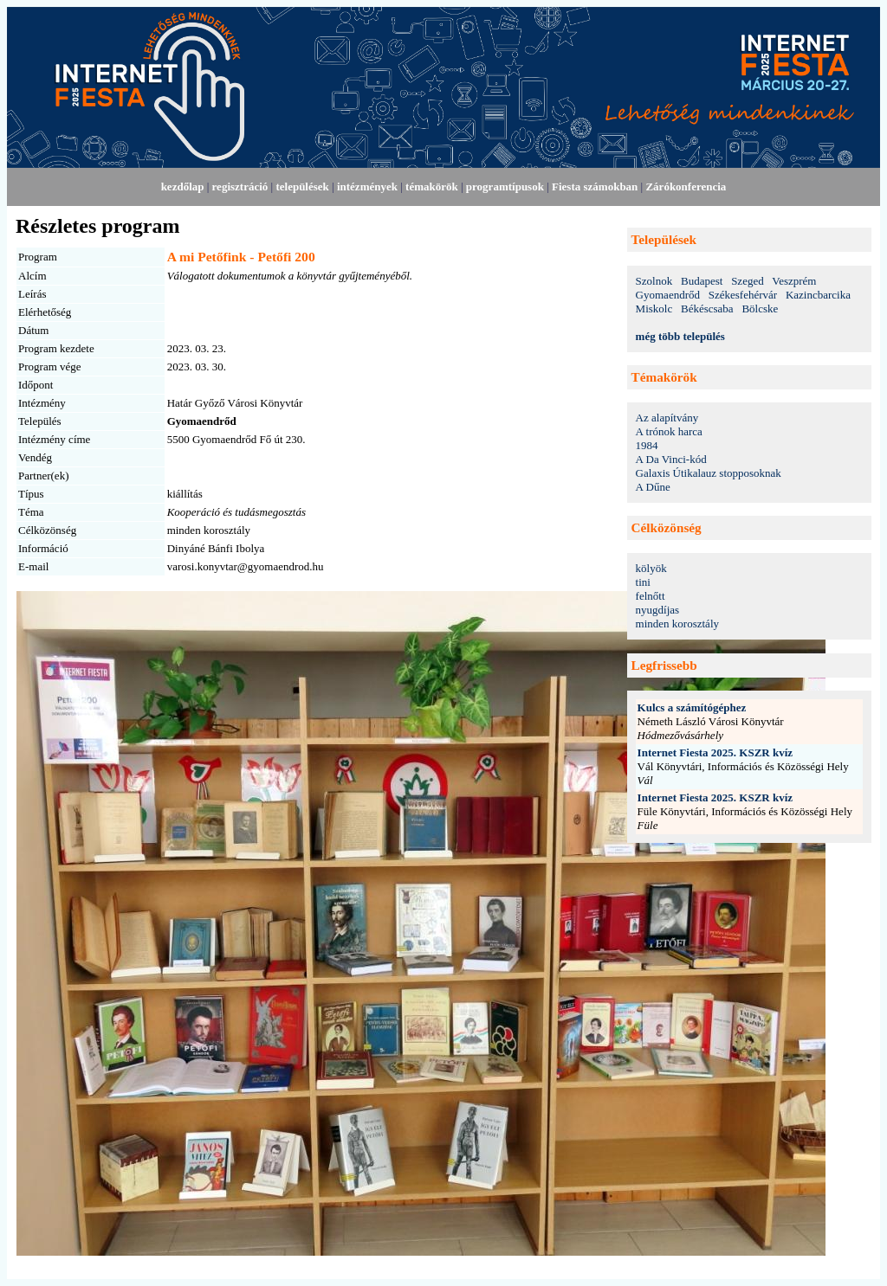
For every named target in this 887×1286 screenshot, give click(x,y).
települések (301, 186)
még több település (680, 336)
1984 (647, 445)
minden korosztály (677, 623)
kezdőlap (182, 186)
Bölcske (759, 308)
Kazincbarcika (818, 294)
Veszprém (794, 280)
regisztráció (240, 186)
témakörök (431, 186)
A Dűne (653, 486)
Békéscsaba (707, 308)
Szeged (747, 280)
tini (643, 581)
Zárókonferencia (685, 186)
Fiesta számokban (595, 186)
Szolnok (654, 280)
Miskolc (654, 308)
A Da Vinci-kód (671, 459)
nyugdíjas (658, 609)
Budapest (701, 280)
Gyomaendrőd (668, 294)
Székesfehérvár (743, 294)
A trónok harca (669, 431)
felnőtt (650, 595)
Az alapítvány (667, 417)
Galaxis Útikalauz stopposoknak (708, 472)
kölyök (651, 568)
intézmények (367, 186)
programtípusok (505, 186)
